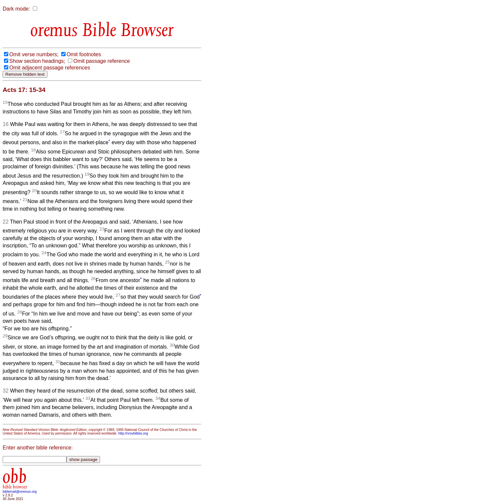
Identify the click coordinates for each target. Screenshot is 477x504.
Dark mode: (16, 9)
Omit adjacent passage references (49, 67)
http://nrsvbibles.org (133, 433)
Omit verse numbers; (33, 54)
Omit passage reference (101, 61)
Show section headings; (37, 61)
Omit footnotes (84, 54)
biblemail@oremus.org (20, 491)
